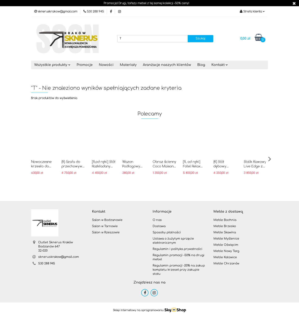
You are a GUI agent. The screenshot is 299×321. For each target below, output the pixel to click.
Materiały (128, 65)
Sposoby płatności (167, 232)
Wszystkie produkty (52, 65)
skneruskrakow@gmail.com (58, 256)
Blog (201, 65)
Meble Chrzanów (226, 263)
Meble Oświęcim (225, 244)
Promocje (85, 65)
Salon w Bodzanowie (107, 220)
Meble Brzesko (224, 226)
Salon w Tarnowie (105, 226)
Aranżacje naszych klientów (167, 65)
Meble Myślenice (226, 238)
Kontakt (219, 65)
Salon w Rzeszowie (106, 232)
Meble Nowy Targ (226, 251)
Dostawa (159, 226)
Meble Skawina (224, 232)
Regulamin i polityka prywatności (177, 249)
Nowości (106, 65)
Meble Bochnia (224, 220)
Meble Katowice (225, 257)
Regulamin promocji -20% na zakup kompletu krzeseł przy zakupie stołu (179, 269)
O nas (157, 220)
